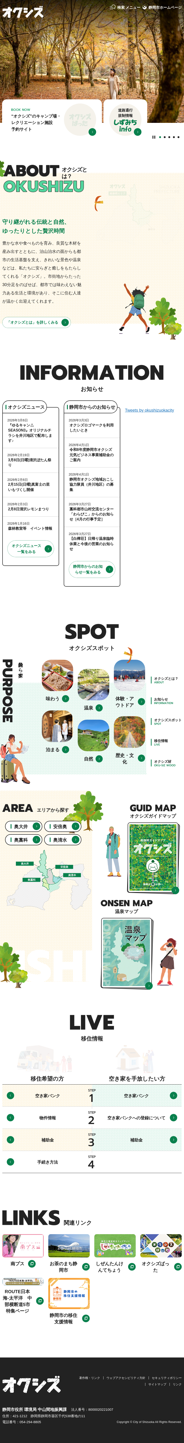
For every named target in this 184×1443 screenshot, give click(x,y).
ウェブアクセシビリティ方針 (125, 1378)
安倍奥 (60, 826)
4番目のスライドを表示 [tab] (174, 137)
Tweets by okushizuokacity (149, 410)
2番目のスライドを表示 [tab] (165, 137)
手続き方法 (47, 1162)
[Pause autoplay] (153, 136)
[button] (125, 7)
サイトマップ (157, 1384)
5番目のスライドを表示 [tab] (178, 137)
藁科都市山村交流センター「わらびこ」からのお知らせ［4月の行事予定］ (91, 514)
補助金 (47, 1140)
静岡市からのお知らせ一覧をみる (88, 569)
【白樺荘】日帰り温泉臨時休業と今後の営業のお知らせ (91, 544)
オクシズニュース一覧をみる (26, 549)
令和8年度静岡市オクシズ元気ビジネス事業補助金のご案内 (91, 455)
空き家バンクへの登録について (136, 1118)
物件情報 (47, 1118)
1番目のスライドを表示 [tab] (160, 137)
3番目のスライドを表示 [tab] (169, 137)
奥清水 (60, 840)
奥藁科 (21, 840)
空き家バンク (47, 1096)
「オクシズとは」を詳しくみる (32, 322)
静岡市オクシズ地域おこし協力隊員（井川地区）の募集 (91, 484)
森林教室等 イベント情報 (30, 528)
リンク (177, 1384)
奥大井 (21, 826)
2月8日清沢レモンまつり (28, 509)
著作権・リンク (89, 1378)
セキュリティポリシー (167, 1378)
